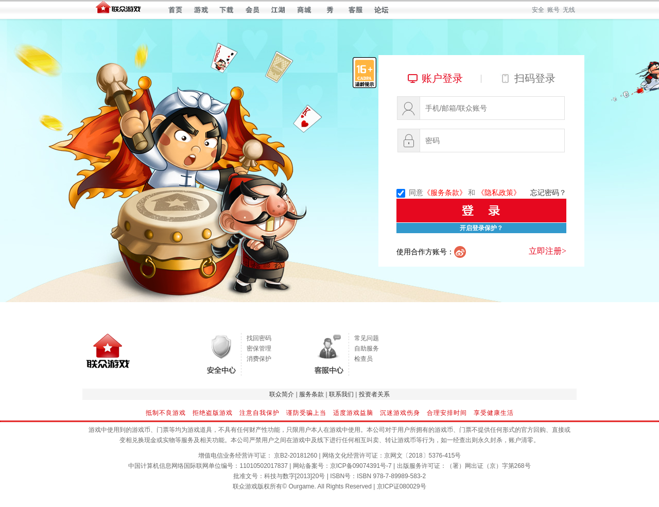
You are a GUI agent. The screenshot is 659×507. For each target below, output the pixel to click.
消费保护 (259, 358)
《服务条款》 (444, 193)
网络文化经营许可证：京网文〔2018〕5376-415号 (391, 455)
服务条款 (311, 394)
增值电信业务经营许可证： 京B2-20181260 (257, 455)
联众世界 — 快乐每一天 (118, 9)
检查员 (363, 358)
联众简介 (281, 394)
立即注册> (547, 251)
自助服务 (366, 348)
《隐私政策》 (499, 193)
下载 (227, 9)
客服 (355, 9)
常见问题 (366, 338)
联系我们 (341, 394)
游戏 (201, 9)
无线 (569, 9)
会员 (253, 9)
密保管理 (259, 348)
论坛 (381, 9)
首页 (175, 9)
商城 (304, 9)
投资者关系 (374, 394)
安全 (538, 9)
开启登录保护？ (481, 228)
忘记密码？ (548, 193)
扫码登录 (535, 78)
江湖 (278, 9)
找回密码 (259, 338)
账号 (553, 9)
